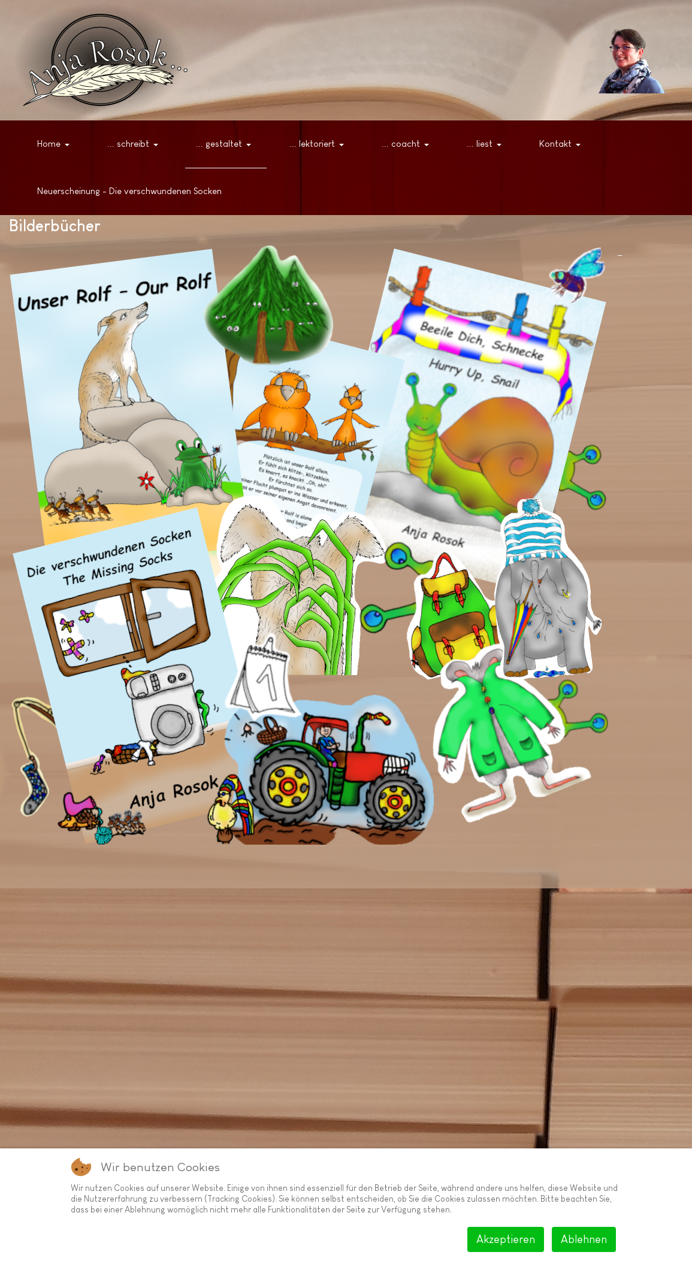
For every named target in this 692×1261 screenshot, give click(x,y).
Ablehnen (584, 1239)
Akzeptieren (505, 1239)
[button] (55, 144)
